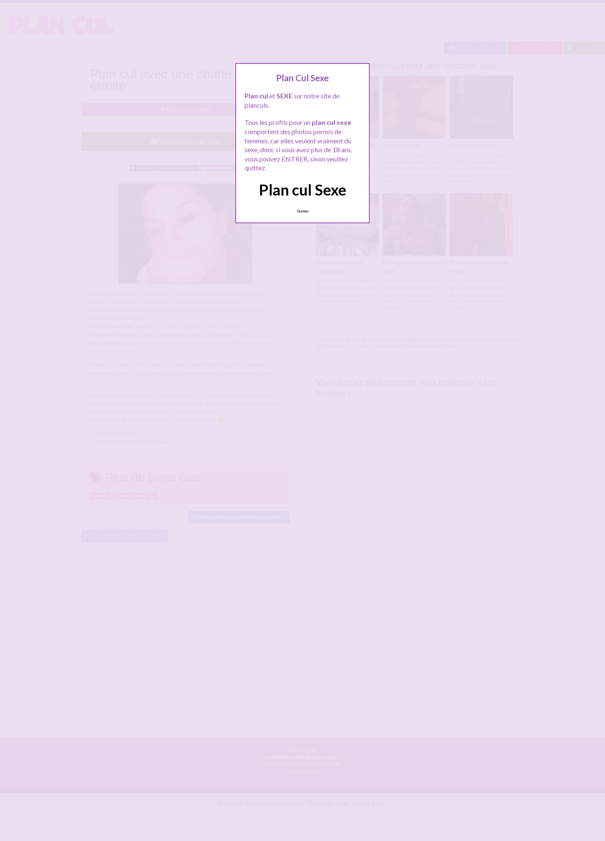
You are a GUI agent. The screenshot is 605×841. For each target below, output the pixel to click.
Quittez (303, 211)
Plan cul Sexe (302, 189)
